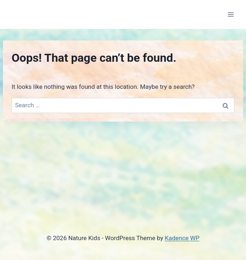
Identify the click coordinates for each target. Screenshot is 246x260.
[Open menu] (230, 14)
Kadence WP (182, 238)
